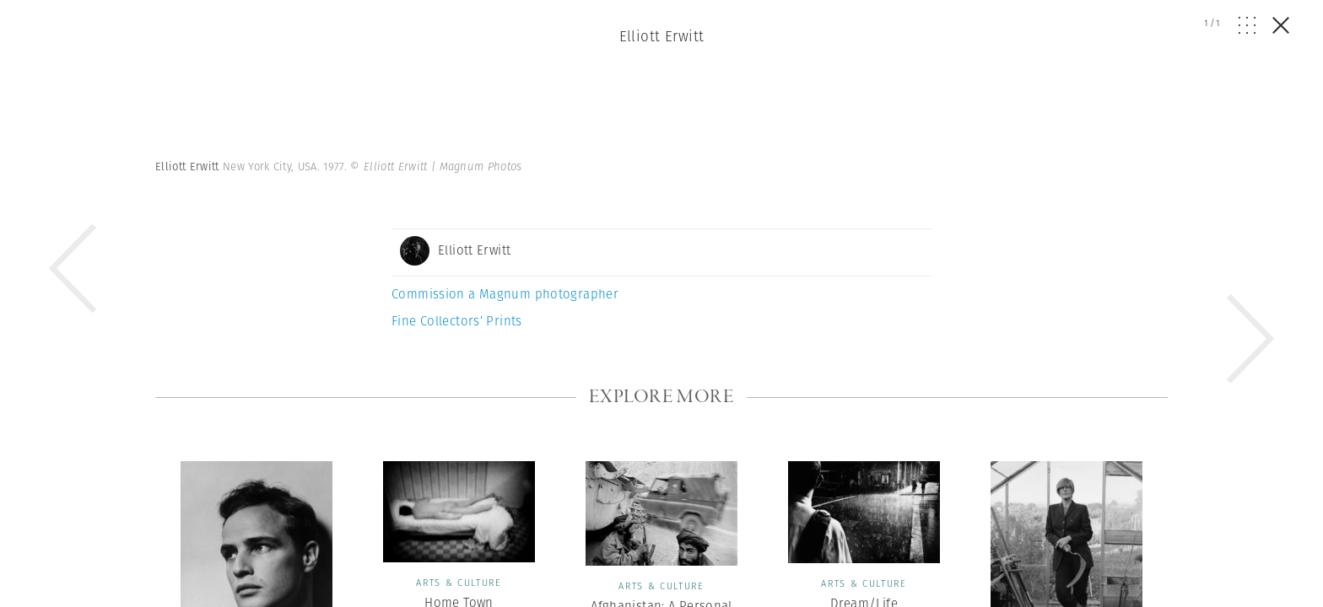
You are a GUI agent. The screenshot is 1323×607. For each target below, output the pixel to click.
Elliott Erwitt (662, 36)
